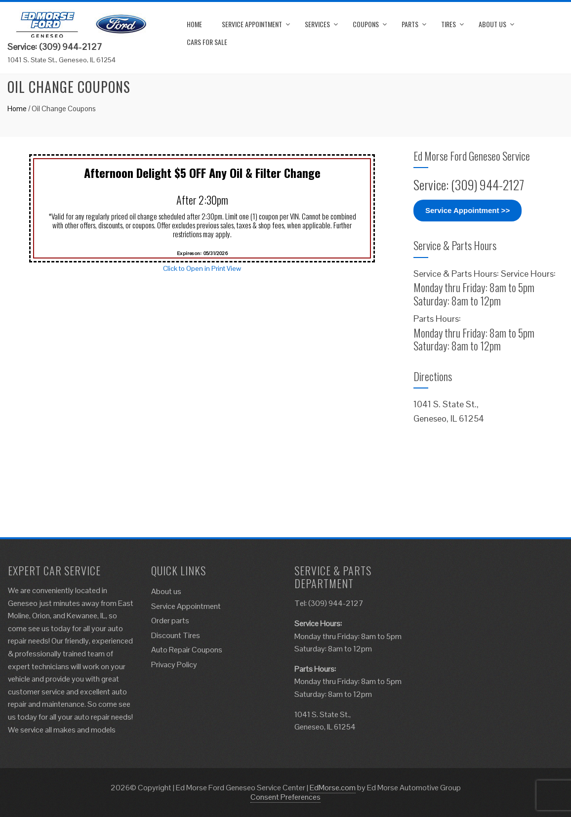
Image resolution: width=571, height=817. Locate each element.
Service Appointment (252, 24)
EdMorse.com (333, 787)
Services (317, 24)
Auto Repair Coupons (186, 650)
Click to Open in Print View (202, 268)
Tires (448, 24)
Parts (410, 24)
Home (194, 24)
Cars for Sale (207, 42)
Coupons (366, 24)
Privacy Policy (174, 664)
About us (492, 24)
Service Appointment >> (467, 210)
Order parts (170, 620)
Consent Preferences (285, 797)
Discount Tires (175, 635)
